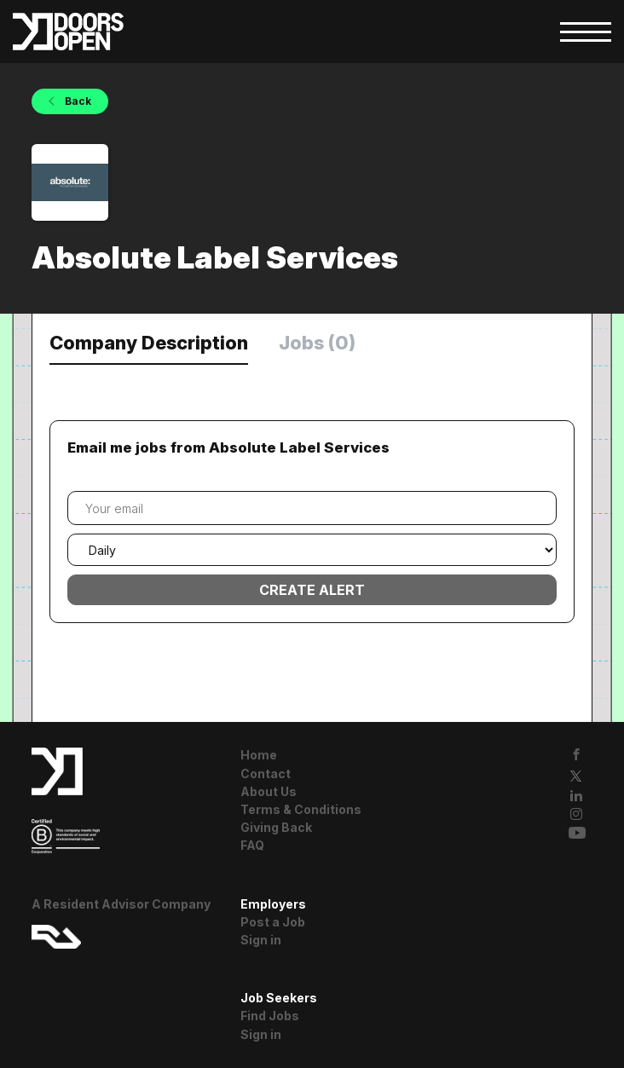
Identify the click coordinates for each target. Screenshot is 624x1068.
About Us (268, 791)
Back (76, 101)
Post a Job (272, 922)
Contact (265, 773)
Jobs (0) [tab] (317, 343)
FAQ (252, 845)
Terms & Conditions (300, 809)
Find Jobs (269, 1015)
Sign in (260, 939)
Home (258, 755)
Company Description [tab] (148, 343)
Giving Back (276, 827)
